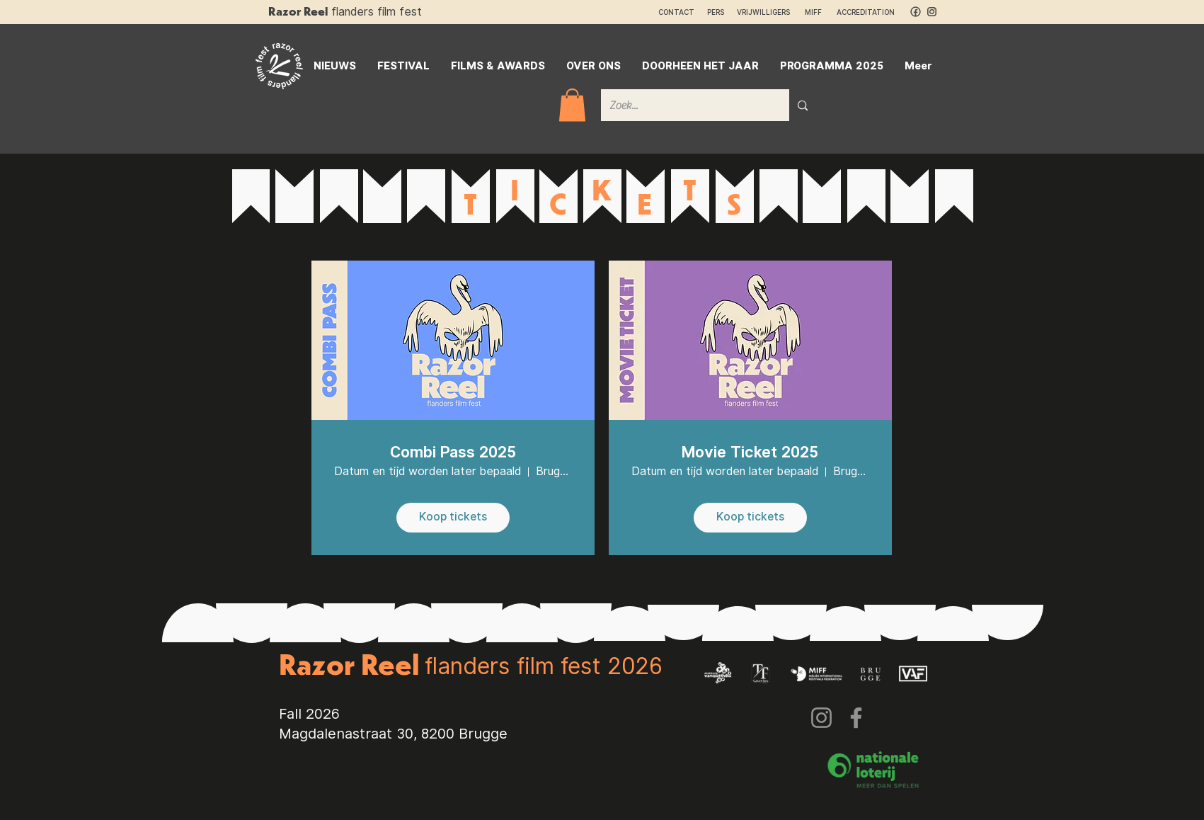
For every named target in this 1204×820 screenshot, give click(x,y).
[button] (572, 105)
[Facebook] (856, 717)
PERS (715, 12)
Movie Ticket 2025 (750, 452)
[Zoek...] (684, 105)
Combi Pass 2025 (453, 452)
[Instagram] (821, 717)
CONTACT (676, 12)
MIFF (820, 12)
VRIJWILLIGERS (763, 12)
